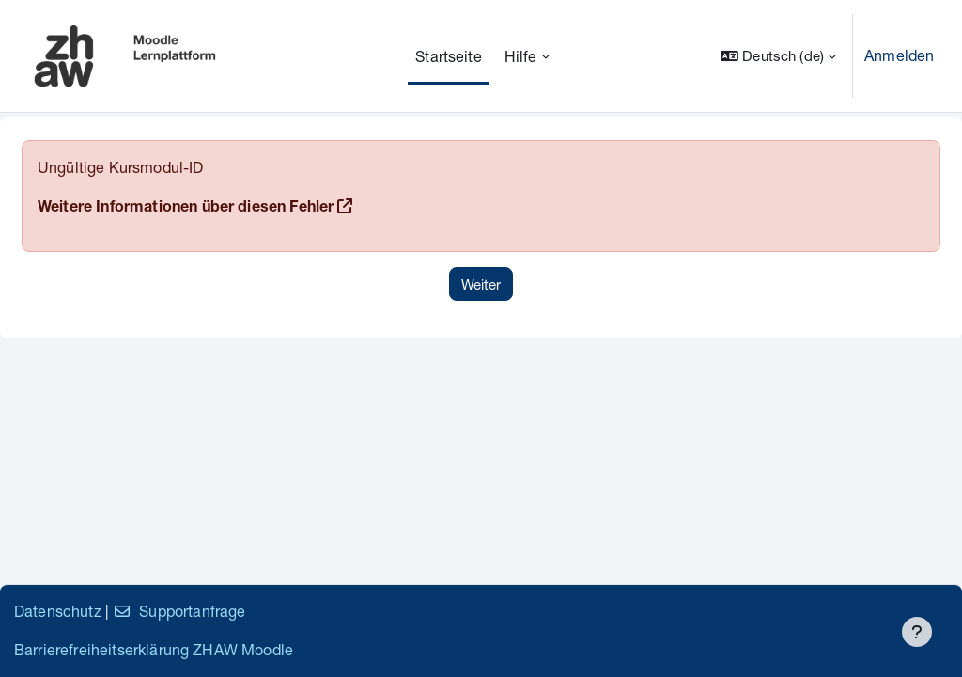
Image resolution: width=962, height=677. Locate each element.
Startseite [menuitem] (448, 56)
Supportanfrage (179, 611)
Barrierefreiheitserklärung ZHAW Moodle (153, 649)
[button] (778, 56)
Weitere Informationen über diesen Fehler (186, 208)
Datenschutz (57, 611)
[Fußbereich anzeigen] (917, 632)
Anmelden (899, 55)
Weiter (481, 284)
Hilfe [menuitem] (520, 56)
